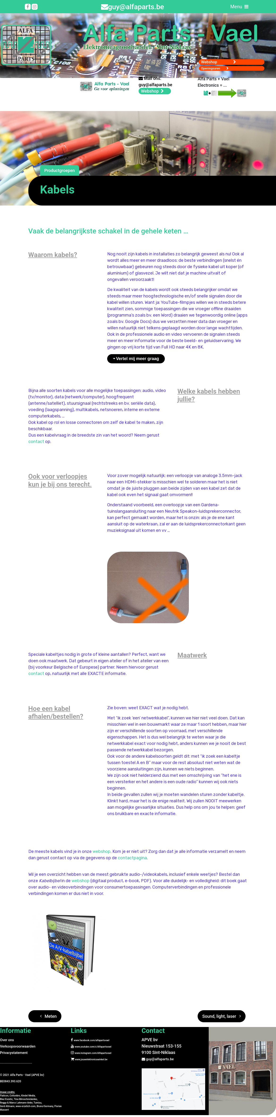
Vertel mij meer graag (137, 361)
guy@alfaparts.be (132, 7)
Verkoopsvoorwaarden (21, 1049)
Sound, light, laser (221, 1019)
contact (36, 444)
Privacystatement (16, 1055)
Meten (48, 1019)
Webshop (223, 57)
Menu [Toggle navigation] (239, 6)
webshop (101, 854)
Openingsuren (217, 65)
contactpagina (132, 861)
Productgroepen (59, 173)
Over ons (8, 1042)
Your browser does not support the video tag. (38, 91)
